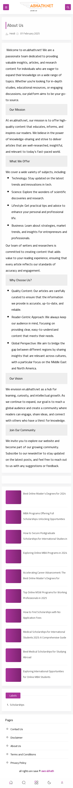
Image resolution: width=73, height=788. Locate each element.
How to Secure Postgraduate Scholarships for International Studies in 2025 (45, 539)
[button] (11, 783)
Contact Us (17, 729)
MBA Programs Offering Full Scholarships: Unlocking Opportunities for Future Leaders (44, 519)
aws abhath (47, 771)
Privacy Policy (18, 762)
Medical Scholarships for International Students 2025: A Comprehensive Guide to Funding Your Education (44, 637)
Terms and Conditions (23, 754)
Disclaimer (17, 737)
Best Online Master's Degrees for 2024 (44, 493)
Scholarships (17, 704)
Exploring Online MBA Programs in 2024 (45, 552)
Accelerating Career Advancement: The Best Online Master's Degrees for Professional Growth (44, 578)
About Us (16, 746)
